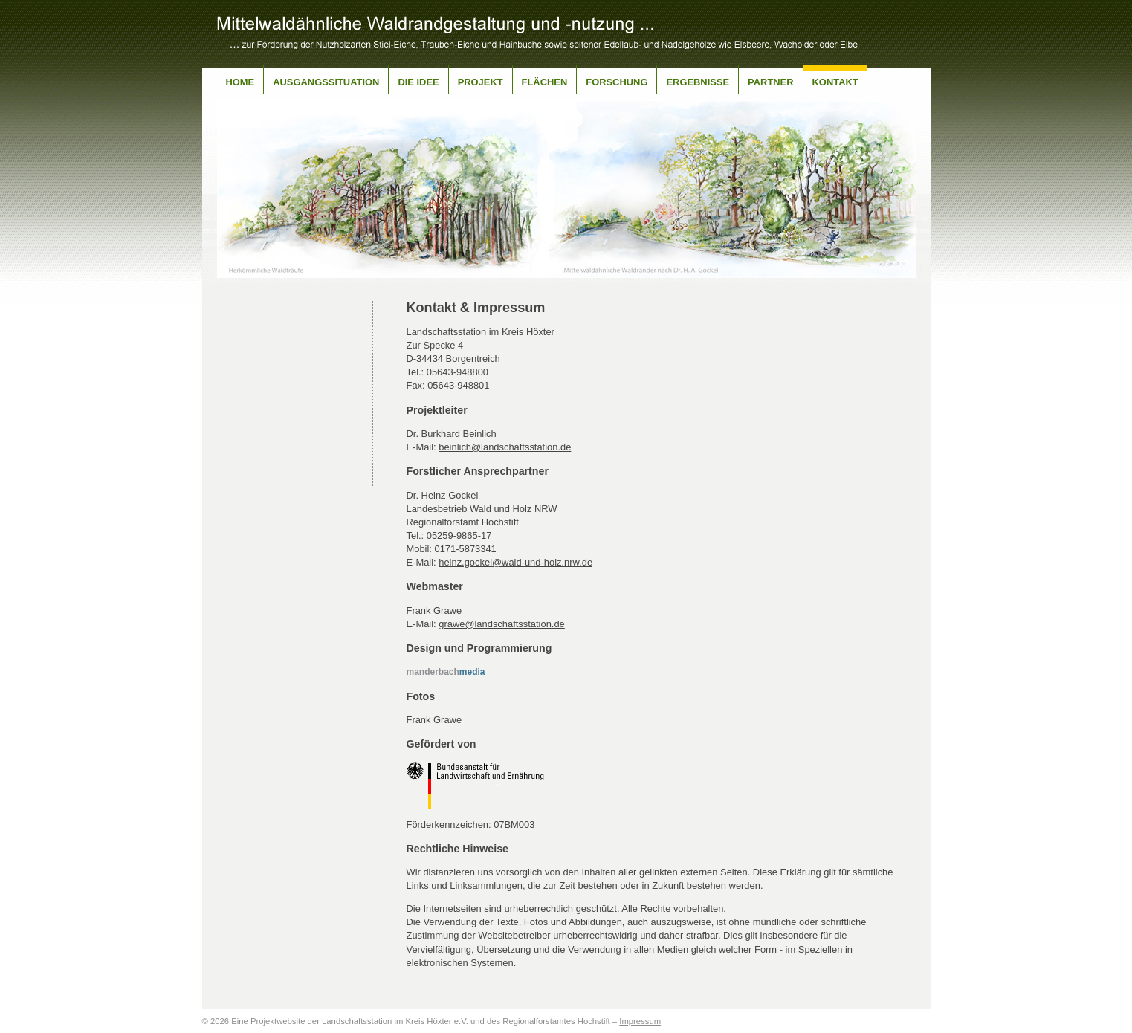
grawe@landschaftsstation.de (502, 623)
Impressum (640, 1021)
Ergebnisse (697, 82)
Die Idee (418, 82)
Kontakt (835, 82)
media (446, 672)
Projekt (480, 82)
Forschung (616, 82)
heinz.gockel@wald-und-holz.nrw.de (515, 562)
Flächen (545, 82)
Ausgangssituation (326, 82)
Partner (770, 82)
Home (240, 82)
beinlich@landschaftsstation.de (505, 447)
